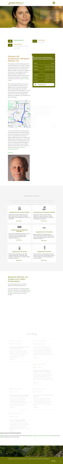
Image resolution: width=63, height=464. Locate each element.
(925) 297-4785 (41, 42)
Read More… (7, 152)
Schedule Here (46, 84)
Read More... (19, 226)
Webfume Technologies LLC (43, 458)
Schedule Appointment (19, 40)
